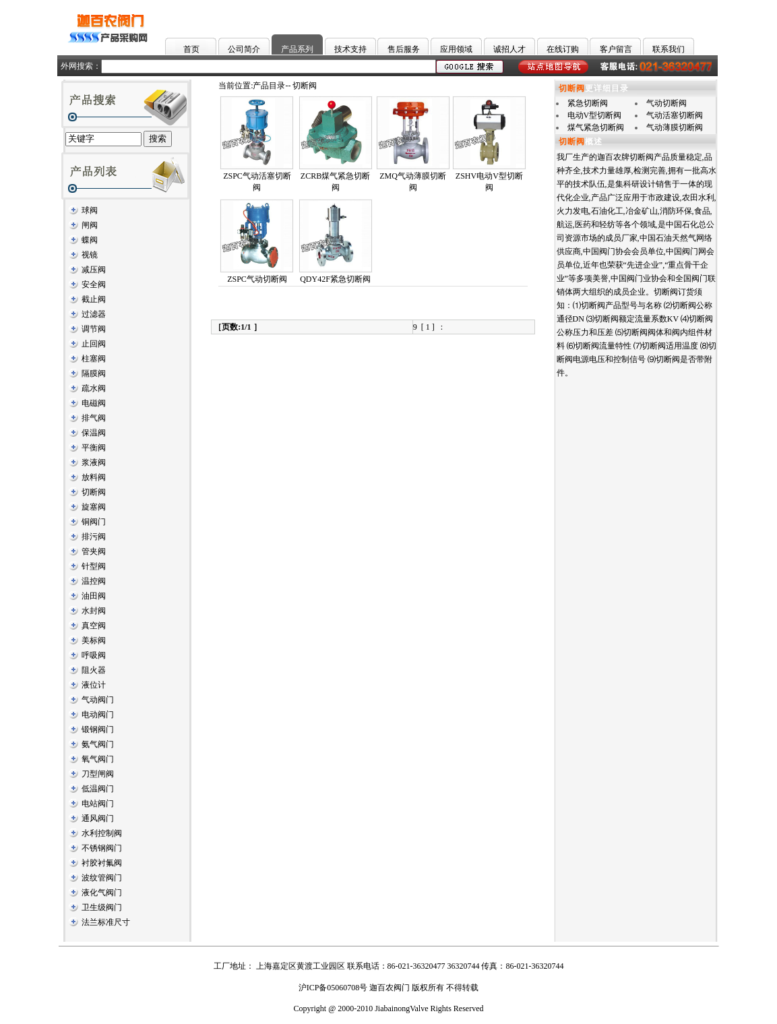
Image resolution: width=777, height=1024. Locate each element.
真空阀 (94, 625)
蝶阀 (90, 240)
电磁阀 (94, 403)
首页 (191, 49)
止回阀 (94, 344)
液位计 (94, 685)
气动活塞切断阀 (674, 115)
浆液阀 (94, 462)
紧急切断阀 (587, 103)
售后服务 (403, 49)
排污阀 (94, 536)
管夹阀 (94, 551)
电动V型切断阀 (594, 115)
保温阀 (94, 433)
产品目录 (269, 85)
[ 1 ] (428, 327)
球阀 (90, 210)
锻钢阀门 (98, 729)
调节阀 (94, 329)
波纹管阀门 (102, 877)
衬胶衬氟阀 (102, 863)
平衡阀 (94, 447)
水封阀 (94, 610)
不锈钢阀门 (102, 848)
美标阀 (94, 640)
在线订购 (563, 49)
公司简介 (244, 49)
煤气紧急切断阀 (595, 127)
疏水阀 (94, 388)
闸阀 (90, 225)
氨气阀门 (98, 744)
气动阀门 (98, 699)
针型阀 (94, 566)
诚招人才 (509, 49)
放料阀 (94, 477)
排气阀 (94, 418)
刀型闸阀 (98, 774)
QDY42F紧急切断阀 (335, 279)
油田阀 (94, 596)
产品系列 (297, 49)
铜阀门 (94, 521)
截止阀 (94, 299)
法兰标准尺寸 (106, 922)
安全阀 (94, 284)
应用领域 (456, 49)
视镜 (90, 255)
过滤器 (94, 314)
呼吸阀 (94, 655)
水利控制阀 (102, 833)
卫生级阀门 (102, 907)
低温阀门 (98, 788)
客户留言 (616, 49)
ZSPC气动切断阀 (257, 279)
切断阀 (94, 492)
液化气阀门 (102, 892)
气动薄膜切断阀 (674, 127)
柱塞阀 (94, 358)
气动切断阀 (666, 103)
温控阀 (94, 581)
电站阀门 (98, 803)
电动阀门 (98, 714)
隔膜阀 (94, 373)
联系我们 (668, 49)
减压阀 (94, 269)
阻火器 (94, 670)
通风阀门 (98, 818)
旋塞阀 (94, 507)
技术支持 (350, 49)
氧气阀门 (98, 759)
